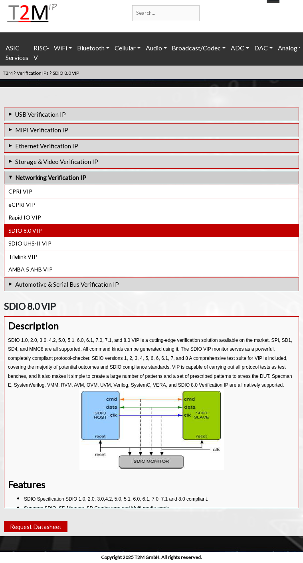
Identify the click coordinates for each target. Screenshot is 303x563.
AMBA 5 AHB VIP (30, 269)
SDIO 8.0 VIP (25, 230)
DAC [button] (261, 48)
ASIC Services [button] (17, 52)
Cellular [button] (125, 48)
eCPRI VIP (22, 204)
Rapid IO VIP (24, 217)
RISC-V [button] (41, 52)
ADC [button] (237, 48)
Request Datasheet (35, 526)
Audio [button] (154, 48)
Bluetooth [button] (91, 48)
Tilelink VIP (22, 256)
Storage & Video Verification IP (56, 161)
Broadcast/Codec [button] (196, 48)
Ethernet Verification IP (46, 146)
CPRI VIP (20, 191)
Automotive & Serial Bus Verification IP (67, 284)
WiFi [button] (60, 48)
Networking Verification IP (50, 177)
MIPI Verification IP (41, 130)
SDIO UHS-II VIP (29, 243)
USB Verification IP (40, 114)
